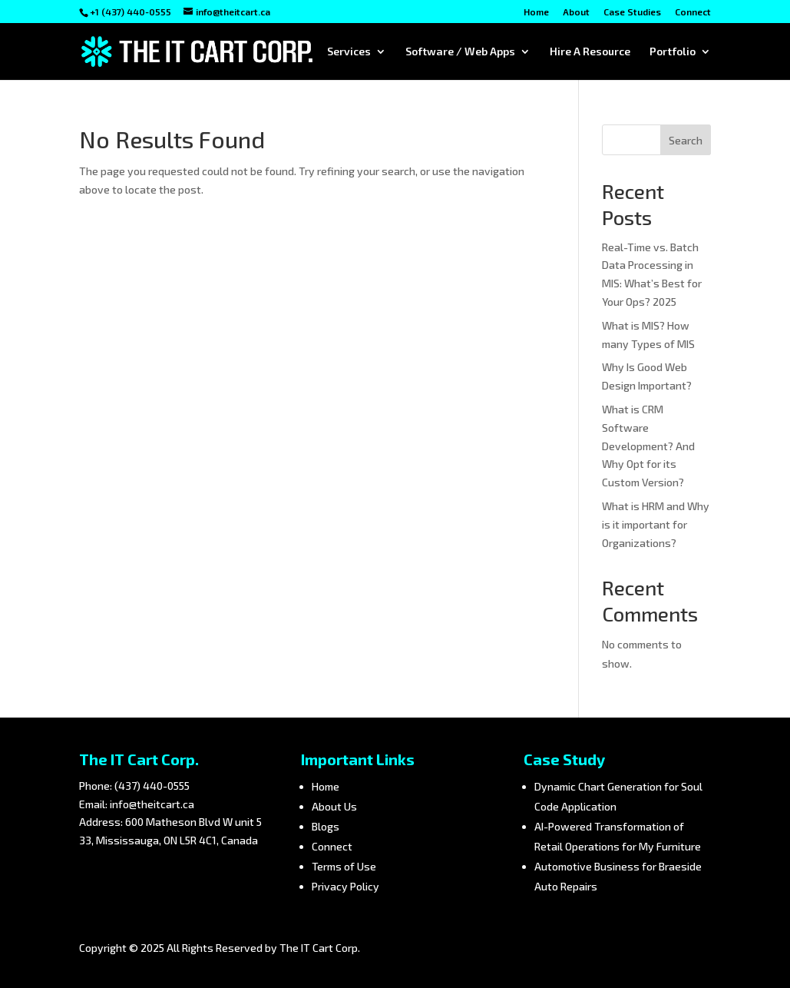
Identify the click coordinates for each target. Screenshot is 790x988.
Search (685, 140)
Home (536, 12)
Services (349, 52)
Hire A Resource (590, 52)
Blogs (325, 826)
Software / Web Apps (460, 52)
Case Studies (632, 12)
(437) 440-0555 (152, 785)
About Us (334, 806)
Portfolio (673, 52)
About (576, 12)
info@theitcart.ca (152, 804)
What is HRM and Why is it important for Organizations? (655, 524)
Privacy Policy (345, 886)
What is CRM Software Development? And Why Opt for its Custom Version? (648, 446)
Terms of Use (344, 866)
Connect (693, 12)
